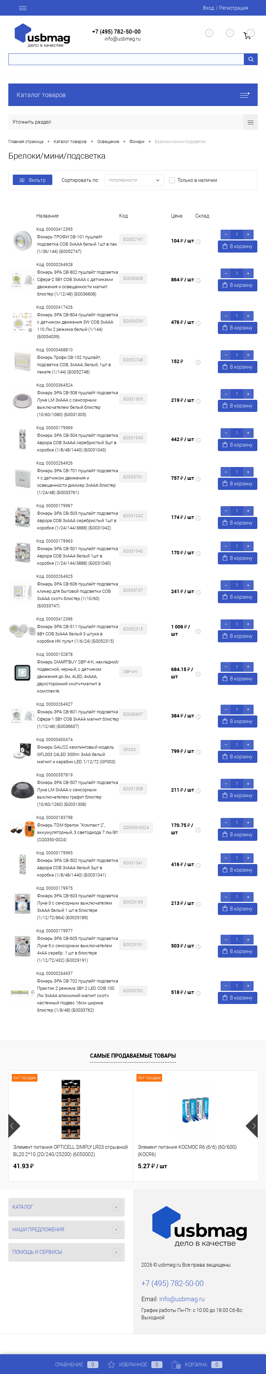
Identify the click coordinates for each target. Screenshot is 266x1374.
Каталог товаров (133, 94)
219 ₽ (182, 400)
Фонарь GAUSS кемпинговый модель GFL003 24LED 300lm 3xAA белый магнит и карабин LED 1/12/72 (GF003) (76, 754)
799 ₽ (182, 751)
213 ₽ (182, 903)
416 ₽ (182, 864)
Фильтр (32, 180)
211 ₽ (182, 789)
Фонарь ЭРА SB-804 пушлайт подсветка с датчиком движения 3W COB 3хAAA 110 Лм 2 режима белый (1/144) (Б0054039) (77, 325)
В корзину (237, 246)
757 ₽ (182, 478)
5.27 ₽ (152, 1166)
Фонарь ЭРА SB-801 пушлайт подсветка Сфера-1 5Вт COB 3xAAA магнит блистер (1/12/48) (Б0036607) (78, 719)
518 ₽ (182, 992)
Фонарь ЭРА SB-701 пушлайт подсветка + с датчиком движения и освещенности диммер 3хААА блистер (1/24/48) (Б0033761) (77, 481)
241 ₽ (182, 591)
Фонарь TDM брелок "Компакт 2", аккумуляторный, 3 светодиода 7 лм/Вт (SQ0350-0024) (77, 832)
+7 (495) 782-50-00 (116, 31)
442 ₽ (182, 439)
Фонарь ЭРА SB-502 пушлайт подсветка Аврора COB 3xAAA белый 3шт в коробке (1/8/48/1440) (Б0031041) (77, 868)
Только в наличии (197, 180)
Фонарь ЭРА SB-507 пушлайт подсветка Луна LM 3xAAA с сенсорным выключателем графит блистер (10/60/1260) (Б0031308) (77, 793)
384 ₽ (182, 715)
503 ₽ (182, 945)
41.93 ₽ (23, 1166)
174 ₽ (182, 517)
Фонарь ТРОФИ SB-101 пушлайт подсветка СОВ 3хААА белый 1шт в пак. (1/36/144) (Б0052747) (77, 244)
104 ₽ (182, 240)
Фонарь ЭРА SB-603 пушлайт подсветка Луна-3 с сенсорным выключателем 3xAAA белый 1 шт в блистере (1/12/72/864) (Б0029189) (77, 906)
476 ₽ (182, 322)
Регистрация (233, 8)
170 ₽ (182, 552)
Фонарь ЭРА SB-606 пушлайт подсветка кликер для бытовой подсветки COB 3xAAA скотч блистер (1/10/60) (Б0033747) (77, 594)
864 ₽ (182, 279)
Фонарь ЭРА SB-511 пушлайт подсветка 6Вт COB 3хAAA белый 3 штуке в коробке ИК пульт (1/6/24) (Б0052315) (77, 634)
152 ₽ (177, 361)
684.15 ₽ (182, 673)
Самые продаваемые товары (133, 1055)
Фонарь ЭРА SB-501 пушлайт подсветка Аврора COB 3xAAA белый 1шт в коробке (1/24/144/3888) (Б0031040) (77, 556)
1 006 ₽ (180, 630)
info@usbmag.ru (123, 39)
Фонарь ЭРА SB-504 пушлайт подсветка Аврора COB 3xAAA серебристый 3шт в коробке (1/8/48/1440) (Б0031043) (77, 442)
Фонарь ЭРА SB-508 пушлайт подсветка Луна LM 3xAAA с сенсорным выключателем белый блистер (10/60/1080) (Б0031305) (77, 403)
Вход (208, 8)
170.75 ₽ (182, 829)
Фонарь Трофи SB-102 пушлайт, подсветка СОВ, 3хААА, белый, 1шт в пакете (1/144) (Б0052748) (74, 365)
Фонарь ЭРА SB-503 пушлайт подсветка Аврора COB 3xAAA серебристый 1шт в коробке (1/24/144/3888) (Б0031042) (77, 520)
